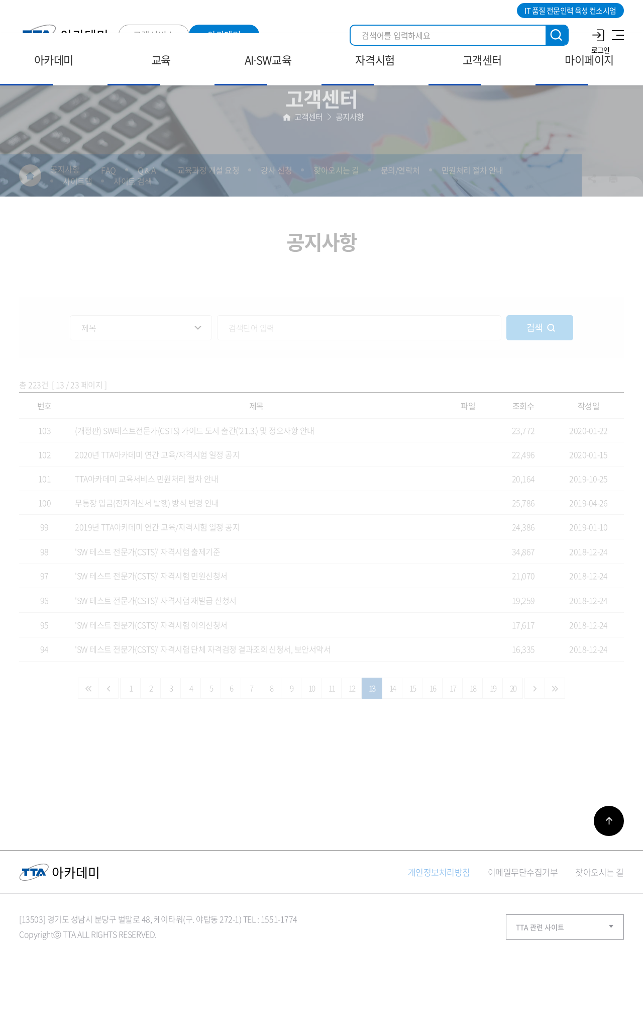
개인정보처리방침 (439, 903)
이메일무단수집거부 (523, 903)
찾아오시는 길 (599, 903)
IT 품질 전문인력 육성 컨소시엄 (570, 10)
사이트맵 (616, 35)
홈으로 (286, 146)
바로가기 (609, 853)
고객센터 (308, 146)
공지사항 (350, 146)
